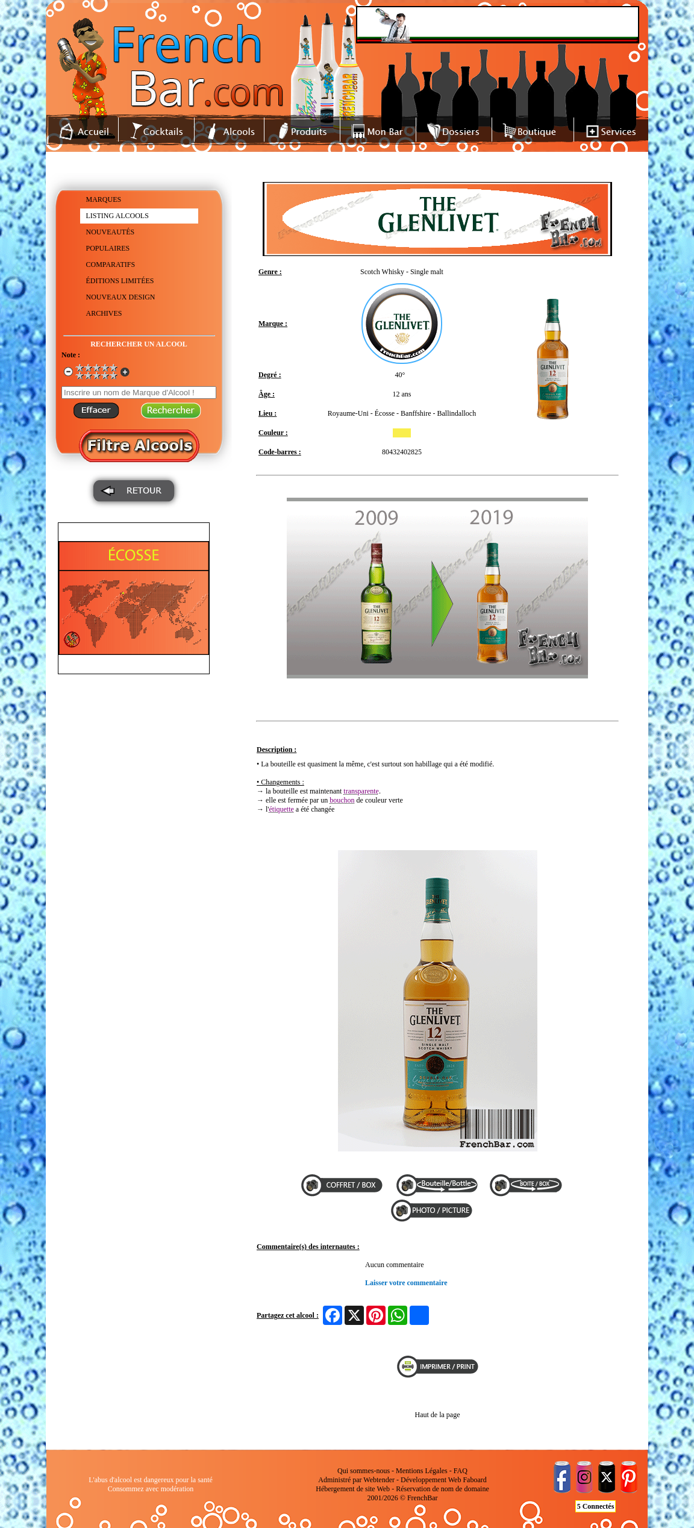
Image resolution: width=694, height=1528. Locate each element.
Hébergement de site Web (353, 1489)
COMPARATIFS (111, 264)
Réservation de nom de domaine (442, 1489)
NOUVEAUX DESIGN (120, 297)
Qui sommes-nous (363, 1471)
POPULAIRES (108, 248)
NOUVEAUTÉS (110, 232)
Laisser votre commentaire (406, 1283)
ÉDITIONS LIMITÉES (120, 281)
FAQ (460, 1471)
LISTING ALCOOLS (117, 215)
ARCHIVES (104, 313)
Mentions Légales (422, 1471)
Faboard (474, 1480)
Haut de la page (437, 1415)
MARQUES (104, 199)
